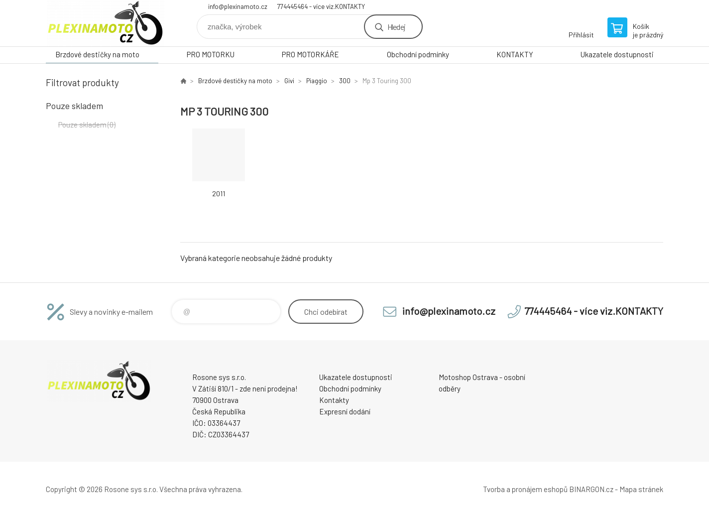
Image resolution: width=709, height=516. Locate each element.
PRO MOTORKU (211, 54)
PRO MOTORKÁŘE (310, 54)
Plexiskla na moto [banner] (105, 23)
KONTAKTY (514, 54)
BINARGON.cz (591, 489)
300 (345, 81)
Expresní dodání (344, 411)
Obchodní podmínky (418, 54)
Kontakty (334, 399)
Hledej (396, 26)
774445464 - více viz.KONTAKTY (321, 6)
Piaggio (316, 81)
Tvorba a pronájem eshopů (525, 489)
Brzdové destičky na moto (97, 54)
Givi (289, 81)
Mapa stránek (641, 489)
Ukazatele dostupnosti (617, 54)
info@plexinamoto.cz (237, 6)
